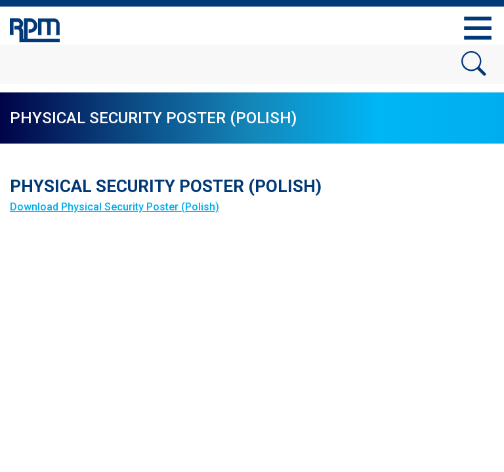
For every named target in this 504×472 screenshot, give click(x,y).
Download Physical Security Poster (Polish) (114, 207)
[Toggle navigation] (477, 28)
